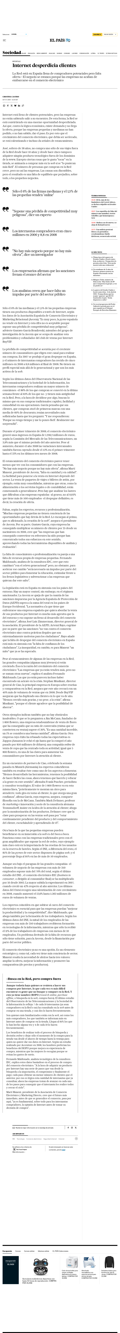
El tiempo (101, 53)
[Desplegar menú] (4, 40)
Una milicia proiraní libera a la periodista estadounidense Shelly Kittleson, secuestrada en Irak (103, 232)
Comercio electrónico (34, 1139)
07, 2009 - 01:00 (10, 100)
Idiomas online (43, 1251)
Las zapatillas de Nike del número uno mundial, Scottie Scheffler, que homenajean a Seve (104, 214)
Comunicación (84, 53)
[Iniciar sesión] (110, 34)
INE (13, 1139)
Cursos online (29, 1251)
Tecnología (20, 1139)
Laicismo (75, 53)
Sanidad (59, 53)
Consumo (67, 53)
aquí (63, 1150)
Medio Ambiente (42, 53)
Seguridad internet (50, 1139)
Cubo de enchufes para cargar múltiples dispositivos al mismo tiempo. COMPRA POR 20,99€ (70, 1274)
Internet (61, 1139)
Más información (18, 1152)
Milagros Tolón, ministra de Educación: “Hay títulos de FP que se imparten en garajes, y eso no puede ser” (105, 283)
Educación (31, 53)
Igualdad (52, 53)
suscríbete (97, 34)
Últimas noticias (111, 53)
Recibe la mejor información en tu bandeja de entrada (34, 1128)
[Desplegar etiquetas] (76, 1138)
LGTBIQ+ (93, 53)
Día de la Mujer (21, 53)
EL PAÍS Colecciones (60, 1251)
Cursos (18, 1251)
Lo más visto (96, 252)
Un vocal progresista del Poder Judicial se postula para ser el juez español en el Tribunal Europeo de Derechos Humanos (104, 307)
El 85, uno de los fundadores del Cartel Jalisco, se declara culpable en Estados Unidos (103, 203)
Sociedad (12, 53)
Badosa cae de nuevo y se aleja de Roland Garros (104, 224)
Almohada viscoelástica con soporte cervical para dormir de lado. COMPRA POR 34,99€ (89, 1274)
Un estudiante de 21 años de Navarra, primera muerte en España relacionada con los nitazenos (103, 272)
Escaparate (7, 1251)
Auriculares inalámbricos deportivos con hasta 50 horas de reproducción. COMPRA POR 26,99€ (39, 1281)
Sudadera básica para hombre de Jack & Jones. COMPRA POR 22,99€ (109, 1273)
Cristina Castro (11, 97)
